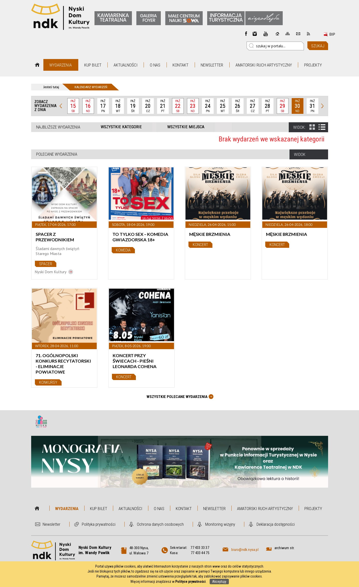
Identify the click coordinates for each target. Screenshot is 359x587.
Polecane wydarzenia (56, 154)
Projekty (313, 65)
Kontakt (180, 65)
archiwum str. (284, 548)
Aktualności (126, 65)
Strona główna (37, 65)
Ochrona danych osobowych (160, 524)
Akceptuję (219, 582)
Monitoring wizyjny (220, 524)
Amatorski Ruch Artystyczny (264, 65)
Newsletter (212, 65)
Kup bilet (92, 65)
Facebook (246, 33)
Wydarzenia (60, 65)
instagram (255, 33)
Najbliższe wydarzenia (58, 127)
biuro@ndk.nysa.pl (244, 549)
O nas (155, 65)
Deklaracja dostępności (276, 524)
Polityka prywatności (98, 524)
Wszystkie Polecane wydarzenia (177, 396)
